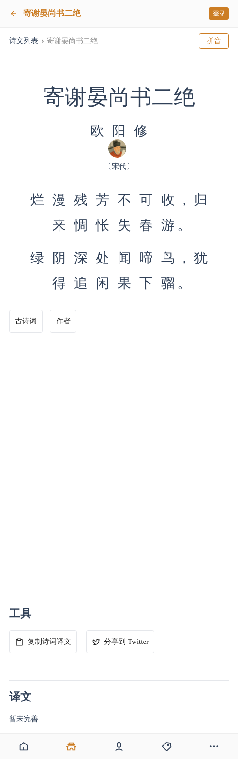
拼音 (214, 40)
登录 (219, 13)
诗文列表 (23, 40)
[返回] (13, 13)
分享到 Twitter (120, 642)
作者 (63, 321)
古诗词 (26, 321)
